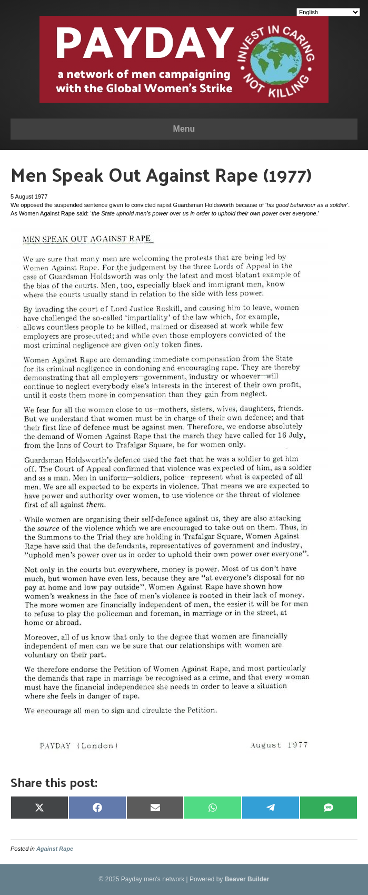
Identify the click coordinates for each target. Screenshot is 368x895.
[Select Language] (328, 12)
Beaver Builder (247, 879)
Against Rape (54, 848)
